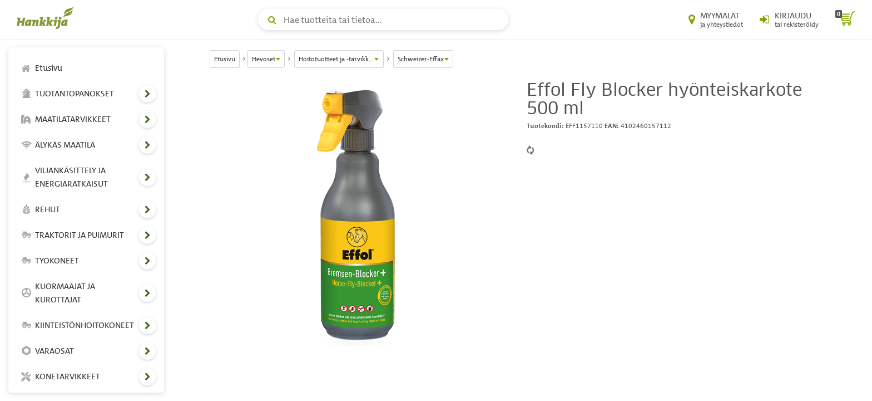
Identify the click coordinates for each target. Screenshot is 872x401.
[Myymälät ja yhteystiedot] (715, 19)
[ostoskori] (845, 19)
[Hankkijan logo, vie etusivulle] (47, 18)
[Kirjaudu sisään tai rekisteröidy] (789, 19)
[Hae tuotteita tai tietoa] (383, 19)
